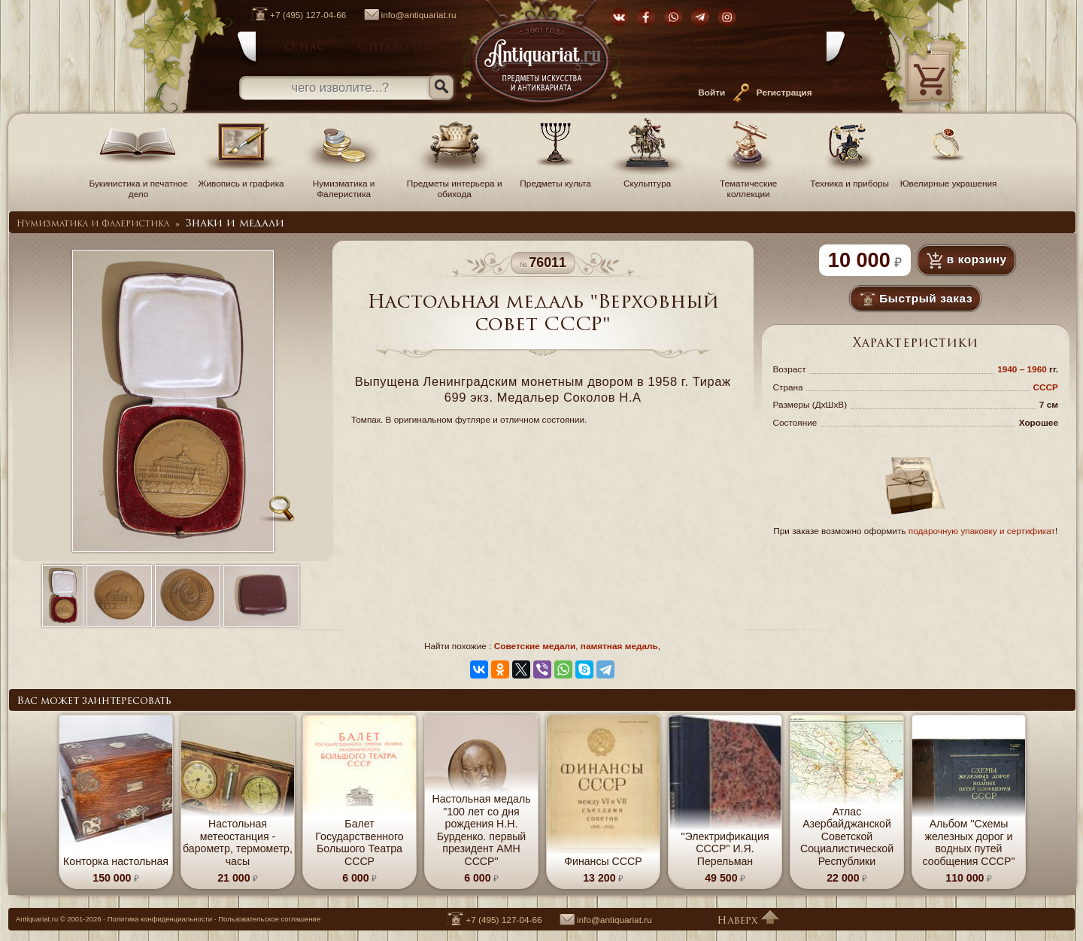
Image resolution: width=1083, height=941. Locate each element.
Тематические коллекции (748, 183)
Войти (711, 92)
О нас (304, 47)
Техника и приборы (849, 178)
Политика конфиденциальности (160, 919)
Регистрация (784, 92)
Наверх (748, 921)
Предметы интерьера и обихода (454, 183)
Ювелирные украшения (948, 178)
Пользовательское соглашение (269, 919)
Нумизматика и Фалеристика (343, 183)
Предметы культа (555, 178)
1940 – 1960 (1023, 369)
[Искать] (441, 87)
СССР (1045, 387)
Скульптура (647, 178)
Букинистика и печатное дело (138, 183)
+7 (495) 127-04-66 (290, 15)
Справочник (402, 47)
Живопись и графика (241, 178)
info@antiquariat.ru (403, 15)
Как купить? (680, 47)
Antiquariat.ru (37, 919)
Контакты (777, 47)
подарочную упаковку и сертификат (982, 531)
